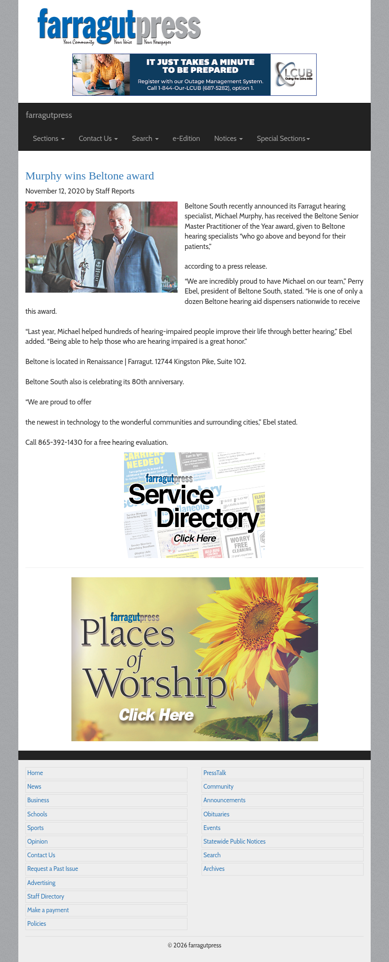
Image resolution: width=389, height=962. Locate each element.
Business (38, 800)
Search (212, 855)
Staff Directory (45, 896)
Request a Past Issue (52, 868)
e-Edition (187, 138)
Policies (36, 923)
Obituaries (216, 814)
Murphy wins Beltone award (89, 176)
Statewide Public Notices (234, 841)
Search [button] (145, 138)
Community (218, 786)
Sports (35, 827)
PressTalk (214, 772)
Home (35, 772)
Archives (214, 868)
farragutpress (49, 115)
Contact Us (41, 855)
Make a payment (48, 910)
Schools (37, 814)
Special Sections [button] (283, 138)
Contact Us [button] (98, 138)
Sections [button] (49, 138)
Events (211, 827)
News (34, 786)
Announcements (224, 800)
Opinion (37, 841)
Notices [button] (228, 138)
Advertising (41, 882)
